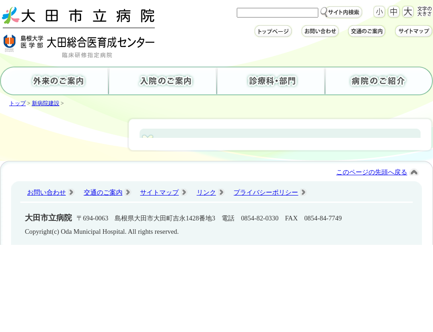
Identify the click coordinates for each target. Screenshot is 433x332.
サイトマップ (159, 192)
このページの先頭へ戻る (371, 172)
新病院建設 (45, 103)
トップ (17, 103)
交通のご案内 (103, 192)
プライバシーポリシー (266, 192)
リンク (206, 192)
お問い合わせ (46, 192)
